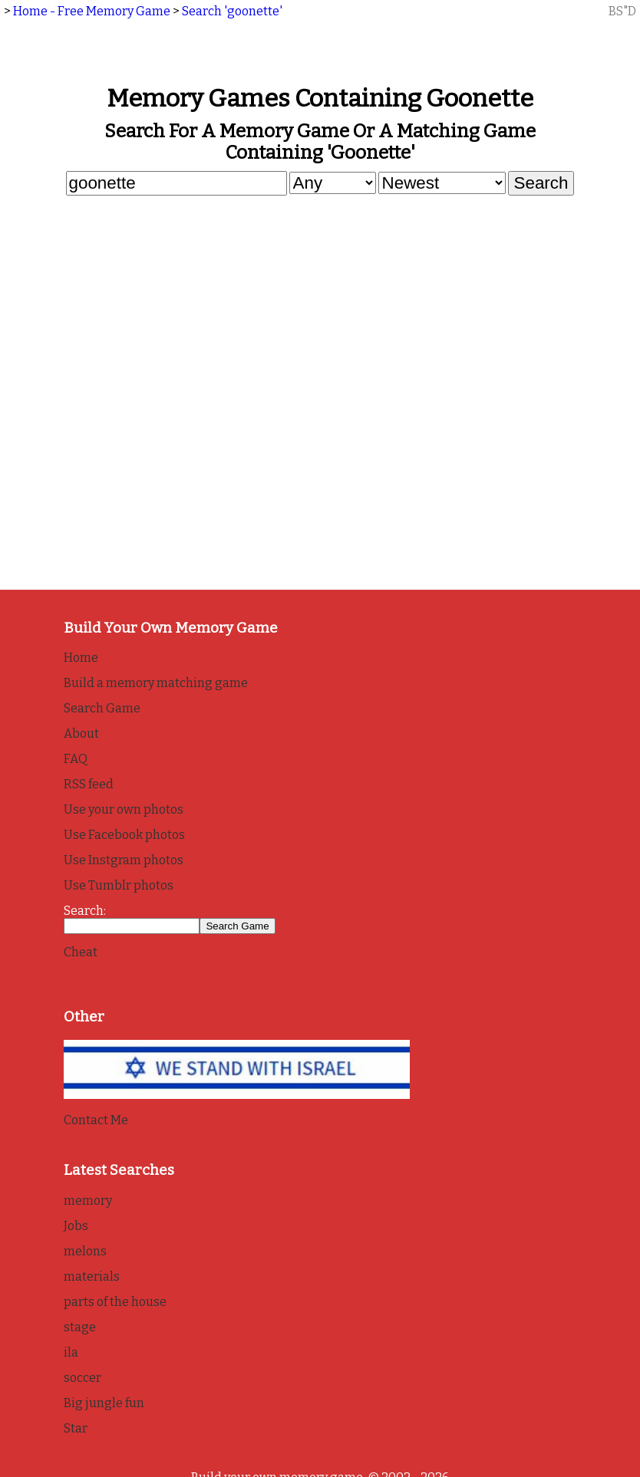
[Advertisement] (320, 315)
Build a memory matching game (156, 683)
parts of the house (115, 1301)
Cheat (80, 952)
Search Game (102, 708)
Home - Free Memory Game (91, 11)
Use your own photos (123, 809)
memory (88, 1200)
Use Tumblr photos (118, 885)
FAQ (75, 759)
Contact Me (96, 1120)
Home (81, 657)
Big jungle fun (104, 1403)
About (81, 733)
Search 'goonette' (232, 11)
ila (71, 1352)
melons (85, 1251)
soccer (82, 1377)
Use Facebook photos (124, 834)
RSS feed (89, 784)
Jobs (76, 1226)
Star (75, 1428)
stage (80, 1327)
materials (92, 1276)
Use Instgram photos (123, 860)
